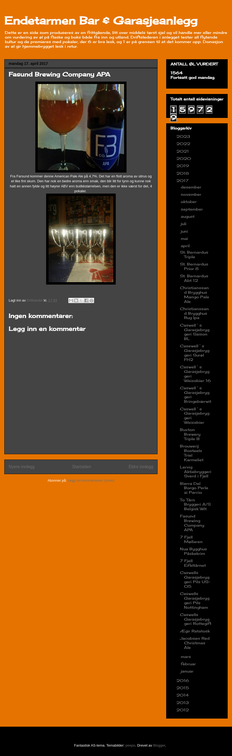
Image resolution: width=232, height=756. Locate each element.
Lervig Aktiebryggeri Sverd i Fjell (195, 471)
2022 (184, 143)
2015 (183, 687)
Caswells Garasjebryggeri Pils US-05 (195, 579)
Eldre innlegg (141, 466)
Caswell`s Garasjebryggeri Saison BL (194, 332)
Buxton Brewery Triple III (190, 434)
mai (185, 238)
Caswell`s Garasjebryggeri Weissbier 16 (195, 374)
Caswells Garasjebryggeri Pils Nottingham (194, 600)
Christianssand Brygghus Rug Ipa (194, 313)
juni (185, 231)
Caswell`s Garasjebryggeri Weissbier (194, 416)
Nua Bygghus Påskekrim (193, 551)
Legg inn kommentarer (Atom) (91, 480)
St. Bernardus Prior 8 (194, 266)
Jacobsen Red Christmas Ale (195, 643)
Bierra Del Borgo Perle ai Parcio (194, 488)
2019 (183, 165)
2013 (183, 702)
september (192, 209)
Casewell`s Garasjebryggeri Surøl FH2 (194, 353)
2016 (183, 680)
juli (184, 223)
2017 (183, 180)
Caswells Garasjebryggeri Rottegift (195, 619)
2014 (183, 695)
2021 (183, 151)
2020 (184, 158)
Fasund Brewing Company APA (192, 523)
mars (186, 656)
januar (188, 671)
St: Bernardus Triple (194, 254)
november (192, 194)
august (188, 216)
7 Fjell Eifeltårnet (193, 563)
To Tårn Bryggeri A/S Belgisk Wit (195, 504)
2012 (183, 710)
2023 (184, 136)
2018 (183, 173)
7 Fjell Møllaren (191, 539)
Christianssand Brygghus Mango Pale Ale (194, 294)
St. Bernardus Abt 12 (194, 278)
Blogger (159, 745)
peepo (130, 745)
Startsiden (81, 466)
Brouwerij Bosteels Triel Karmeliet (191, 453)
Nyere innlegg (22, 466)
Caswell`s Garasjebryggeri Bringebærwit (195, 395)
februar (189, 664)
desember (192, 187)
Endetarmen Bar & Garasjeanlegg (100, 20)
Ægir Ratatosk (195, 631)
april (186, 245)
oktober (189, 201)
